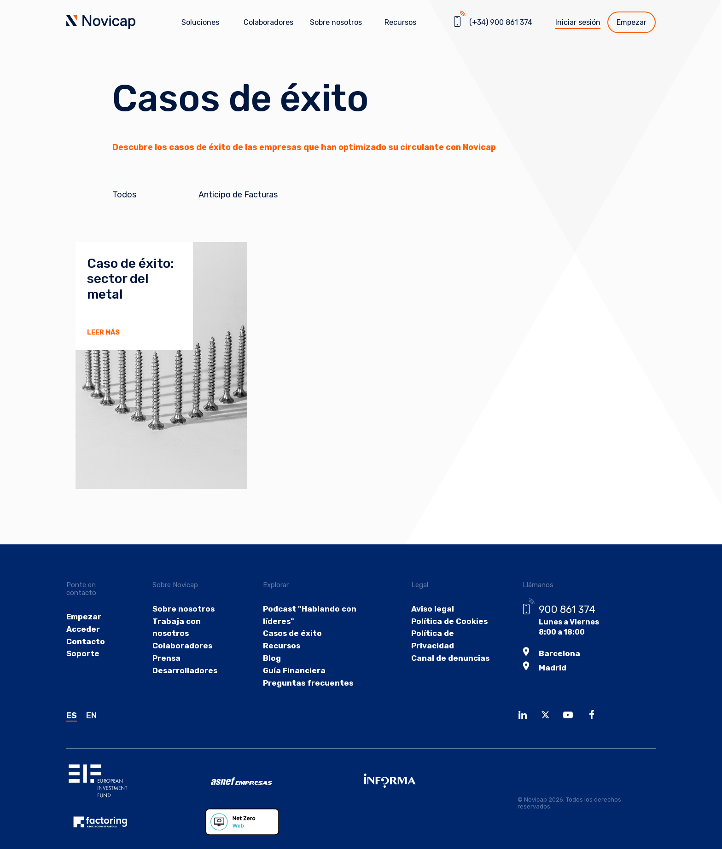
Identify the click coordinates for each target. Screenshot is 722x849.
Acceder (82, 645)
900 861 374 (563, 624)
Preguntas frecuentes (306, 703)
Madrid (548, 681)
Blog (270, 677)
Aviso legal (428, 624)
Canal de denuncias (445, 677)
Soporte (82, 672)
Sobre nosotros (183, 624)
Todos (124, 195)
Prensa (167, 677)
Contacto (85, 658)
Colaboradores (268, 22)
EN (91, 738)
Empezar (631, 22)
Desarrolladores (185, 690)
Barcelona (554, 668)
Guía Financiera (292, 690)
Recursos (280, 664)
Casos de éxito (290, 651)
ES (71, 738)
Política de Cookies (444, 637)
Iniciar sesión (577, 22)
